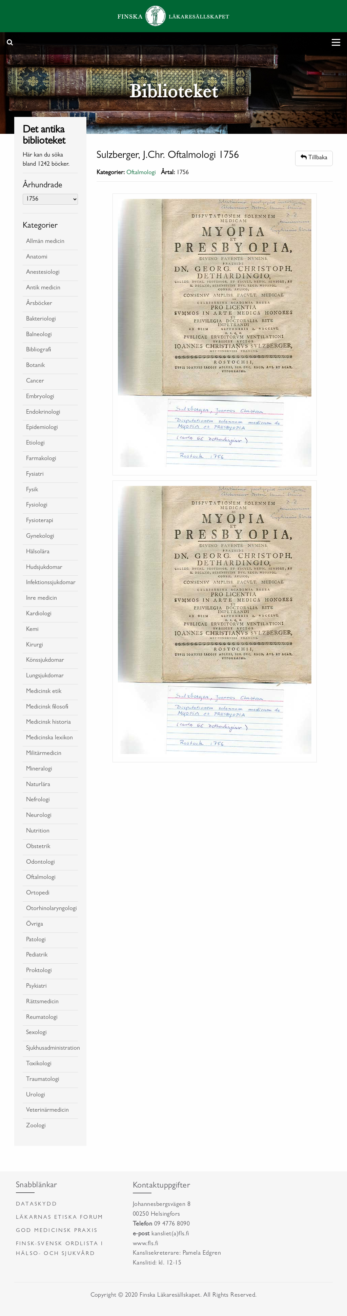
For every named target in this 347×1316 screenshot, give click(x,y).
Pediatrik (36, 955)
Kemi (32, 630)
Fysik (32, 490)
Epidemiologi (42, 428)
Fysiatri (35, 475)
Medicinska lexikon (49, 738)
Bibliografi (38, 350)
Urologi (35, 1095)
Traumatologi (42, 1080)
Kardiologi (39, 614)
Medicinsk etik (43, 692)
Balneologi (39, 335)
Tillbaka (314, 157)
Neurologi (39, 816)
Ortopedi (37, 893)
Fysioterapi (39, 521)
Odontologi (40, 863)
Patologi (36, 940)
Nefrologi (38, 800)
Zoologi (36, 1126)
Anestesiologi (43, 273)
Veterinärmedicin (47, 1111)
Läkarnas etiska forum (59, 1217)
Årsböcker (39, 304)
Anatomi (36, 257)
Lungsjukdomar (45, 676)
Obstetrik (38, 847)
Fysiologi (36, 505)
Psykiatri (36, 987)
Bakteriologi (41, 319)
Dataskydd (36, 1204)
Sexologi (36, 1033)
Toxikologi (39, 1064)
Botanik (35, 366)
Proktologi (39, 971)
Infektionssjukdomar (51, 583)
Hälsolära (37, 552)
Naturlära (38, 785)
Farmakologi (41, 459)
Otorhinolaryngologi (51, 909)
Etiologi (35, 443)
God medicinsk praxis (57, 1231)
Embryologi (40, 397)
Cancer (35, 381)
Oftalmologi (41, 878)
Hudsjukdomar (44, 568)
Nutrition (37, 831)
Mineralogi (39, 769)
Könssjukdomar (45, 661)
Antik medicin (43, 288)
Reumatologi (42, 1018)
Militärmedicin (43, 754)
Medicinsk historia (48, 723)
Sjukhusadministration (52, 1049)
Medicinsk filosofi (47, 707)
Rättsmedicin (42, 1002)
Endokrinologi (43, 413)
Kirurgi (34, 645)
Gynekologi (40, 537)
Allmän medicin (45, 242)
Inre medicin (41, 599)
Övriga (34, 925)
